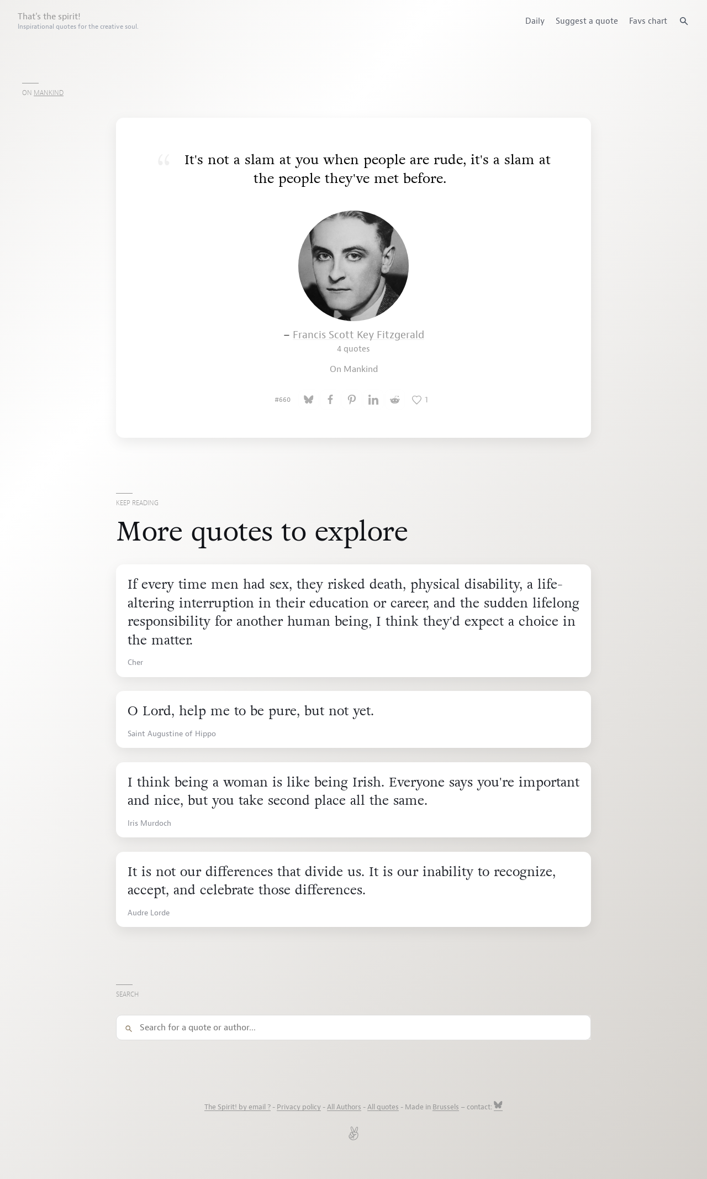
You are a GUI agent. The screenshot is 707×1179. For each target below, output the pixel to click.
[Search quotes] (683, 21)
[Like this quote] (419, 399)
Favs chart (648, 21)
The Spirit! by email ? (237, 1107)
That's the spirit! (78, 21)
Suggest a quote (587, 21)
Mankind (49, 92)
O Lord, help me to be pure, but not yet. (251, 711)
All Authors (344, 1107)
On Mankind (354, 369)
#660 (283, 399)
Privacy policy (299, 1107)
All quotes (383, 1107)
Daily (535, 21)
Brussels (445, 1107)
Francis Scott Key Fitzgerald (358, 341)
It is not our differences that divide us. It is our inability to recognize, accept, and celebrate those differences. (342, 881)
